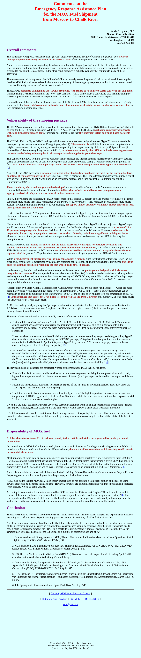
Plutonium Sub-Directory (55, 599)
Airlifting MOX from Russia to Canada (70, 593)
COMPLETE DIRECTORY (85, 599)
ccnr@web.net (70, 604)
